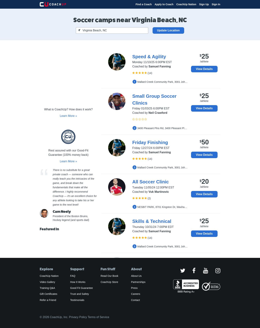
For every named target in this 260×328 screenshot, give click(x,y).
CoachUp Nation (186, 4)
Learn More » (68, 115)
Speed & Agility (149, 56)
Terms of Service (98, 317)
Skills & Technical (151, 221)
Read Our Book (109, 275)
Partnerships (138, 282)
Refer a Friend (48, 300)
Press (134, 288)
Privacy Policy (78, 317)
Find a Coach (144, 4)
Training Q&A (47, 288)
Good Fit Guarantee (81, 288)
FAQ (72, 275)
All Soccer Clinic (150, 181)
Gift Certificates (48, 293)
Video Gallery (47, 282)
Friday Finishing (150, 142)
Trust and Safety (79, 293)
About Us (136, 275)
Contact (135, 300)
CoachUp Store (109, 282)
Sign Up (204, 4)
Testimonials (77, 300)
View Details (204, 69)
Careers (135, 293)
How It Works (77, 282)
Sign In (216, 4)
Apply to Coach (164, 4)
